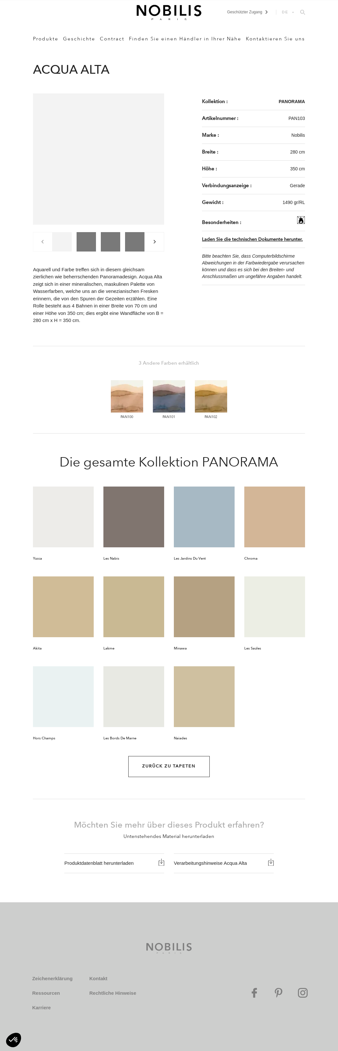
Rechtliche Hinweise (112, 993)
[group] (62, 242)
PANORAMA (292, 101)
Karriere (41, 1007)
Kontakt (98, 978)
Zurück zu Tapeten (168, 766)
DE (285, 12)
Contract (112, 39)
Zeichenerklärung (52, 978)
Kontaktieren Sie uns (275, 39)
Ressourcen (46, 993)
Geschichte (79, 39)
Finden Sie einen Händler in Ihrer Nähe (185, 39)
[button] (13, 1040)
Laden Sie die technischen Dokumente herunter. (252, 239)
